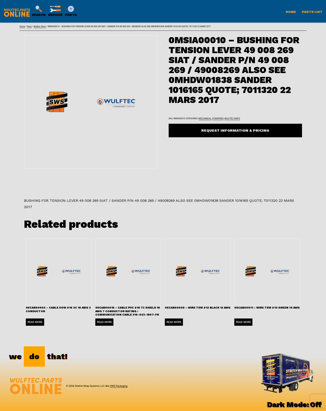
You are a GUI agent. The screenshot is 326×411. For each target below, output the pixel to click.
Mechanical (205, 118)
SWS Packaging (118, 386)
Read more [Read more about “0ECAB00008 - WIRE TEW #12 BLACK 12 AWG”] (173, 322)
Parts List (312, 12)
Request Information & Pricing (235, 130)
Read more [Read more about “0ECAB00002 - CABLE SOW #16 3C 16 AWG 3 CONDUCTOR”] (34, 322)
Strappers (218, 118)
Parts (29, 26)
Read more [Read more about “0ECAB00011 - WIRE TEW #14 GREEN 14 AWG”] (243, 322)
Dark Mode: (294, 404)
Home (291, 12)
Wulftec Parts (40, 26)
